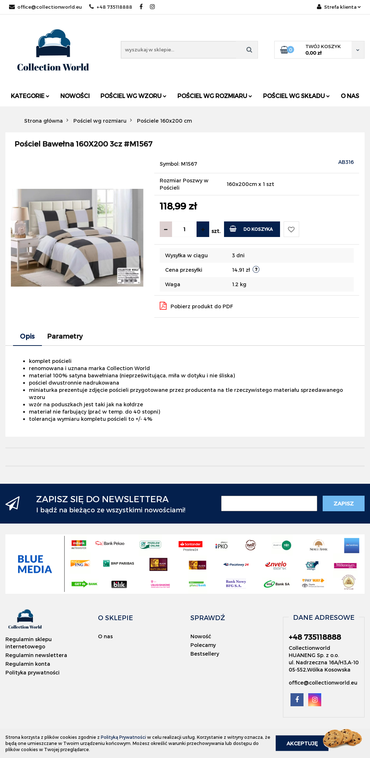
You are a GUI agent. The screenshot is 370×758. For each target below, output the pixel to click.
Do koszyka (251, 228)
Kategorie (30, 95)
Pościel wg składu (296, 95)
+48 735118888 (110, 7)
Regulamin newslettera (36, 655)
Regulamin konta (27, 664)
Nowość (200, 636)
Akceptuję (302, 743)
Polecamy (203, 645)
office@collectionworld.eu (45, 7)
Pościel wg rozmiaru (214, 95)
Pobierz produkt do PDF (196, 306)
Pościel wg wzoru (133, 95)
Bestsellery (204, 654)
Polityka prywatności (32, 672)
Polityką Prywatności (123, 737)
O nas (350, 95)
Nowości (75, 95)
